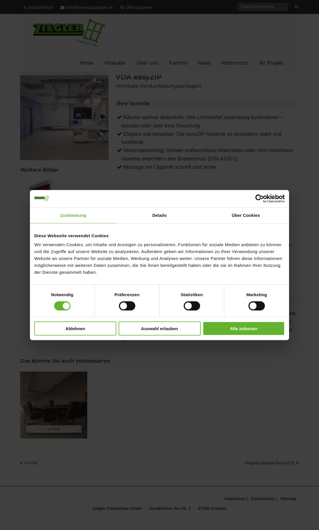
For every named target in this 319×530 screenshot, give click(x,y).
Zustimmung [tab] (73, 215)
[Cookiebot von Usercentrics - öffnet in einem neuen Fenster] (259, 198)
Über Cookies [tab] (246, 215)
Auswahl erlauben (159, 328)
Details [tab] (159, 215)
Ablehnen (75, 328)
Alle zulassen (243, 328)
